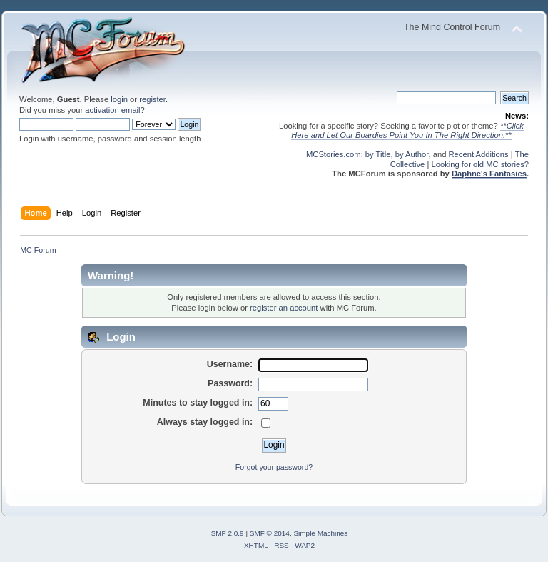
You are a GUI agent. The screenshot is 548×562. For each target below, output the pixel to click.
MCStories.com (333, 154)
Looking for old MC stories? (480, 164)
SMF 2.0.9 (227, 533)
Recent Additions (479, 154)
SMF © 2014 (270, 533)
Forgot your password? (274, 467)
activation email (112, 110)
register (152, 99)
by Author (412, 154)
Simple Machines (320, 533)
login (119, 99)
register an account (284, 307)
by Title (378, 154)
